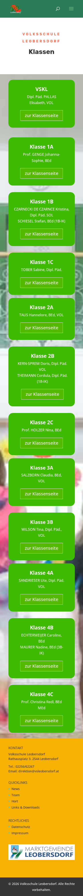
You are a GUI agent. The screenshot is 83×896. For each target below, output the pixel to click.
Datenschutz (21, 827)
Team (16, 795)
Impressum (20, 833)
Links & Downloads (26, 807)
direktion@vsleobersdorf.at (38, 771)
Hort (15, 801)
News (16, 789)
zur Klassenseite (41, 115)
